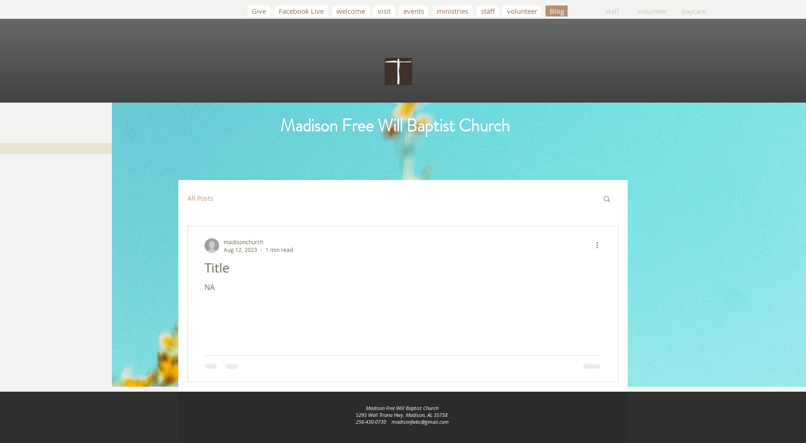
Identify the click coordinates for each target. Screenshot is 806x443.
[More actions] (600, 245)
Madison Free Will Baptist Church (395, 125)
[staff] (612, 11)
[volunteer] (652, 11)
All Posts (200, 198)
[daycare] (694, 11)
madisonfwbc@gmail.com (420, 421)
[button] (606, 199)
